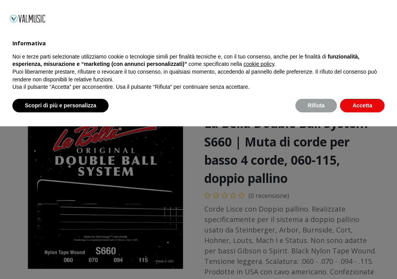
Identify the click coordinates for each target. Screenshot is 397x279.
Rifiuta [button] (316, 258)
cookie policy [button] (258, 217)
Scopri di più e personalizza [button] (60, 258)
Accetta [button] (362, 258)
